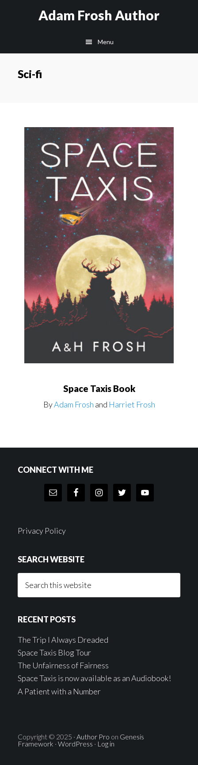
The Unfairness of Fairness (63, 665)
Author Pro (93, 736)
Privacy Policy (42, 530)
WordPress (75, 743)
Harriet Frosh (132, 404)
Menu (106, 41)
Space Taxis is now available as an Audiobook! (94, 678)
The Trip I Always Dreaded (63, 639)
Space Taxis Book (99, 388)
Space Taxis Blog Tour (54, 652)
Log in (105, 743)
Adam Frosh (74, 404)
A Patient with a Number (59, 691)
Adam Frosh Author (99, 15)
